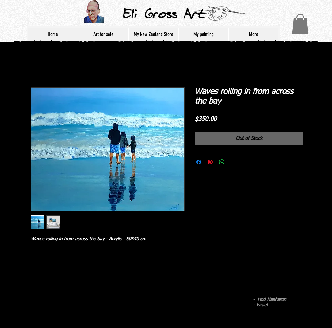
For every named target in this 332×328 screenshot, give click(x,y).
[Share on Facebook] (198, 162)
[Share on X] (233, 162)
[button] (300, 24)
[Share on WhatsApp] (222, 162)
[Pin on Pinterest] (210, 162)
